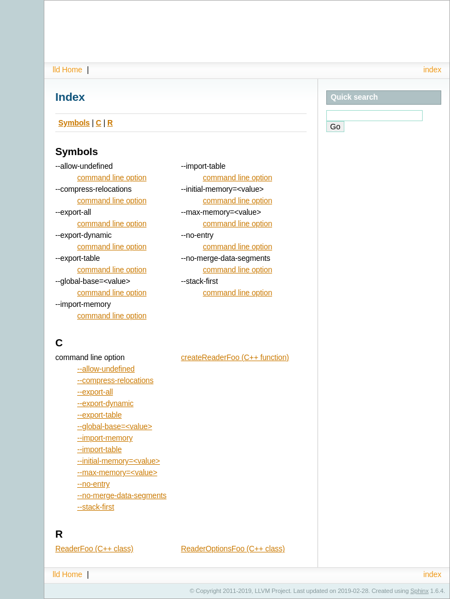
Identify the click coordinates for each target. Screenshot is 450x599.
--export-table (99, 414)
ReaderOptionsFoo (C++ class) (233, 548)
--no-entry (93, 484)
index (432, 69)
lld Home (67, 69)
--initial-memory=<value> (118, 461)
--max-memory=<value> (117, 472)
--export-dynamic (105, 403)
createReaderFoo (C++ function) (235, 357)
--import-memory (104, 437)
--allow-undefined (106, 368)
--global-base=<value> (114, 426)
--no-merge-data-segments (121, 495)
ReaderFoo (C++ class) (94, 548)
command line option (112, 177)
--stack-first (95, 507)
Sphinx (420, 590)
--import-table (99, 449)
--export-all (95, 391)
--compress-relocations (115, 380)
